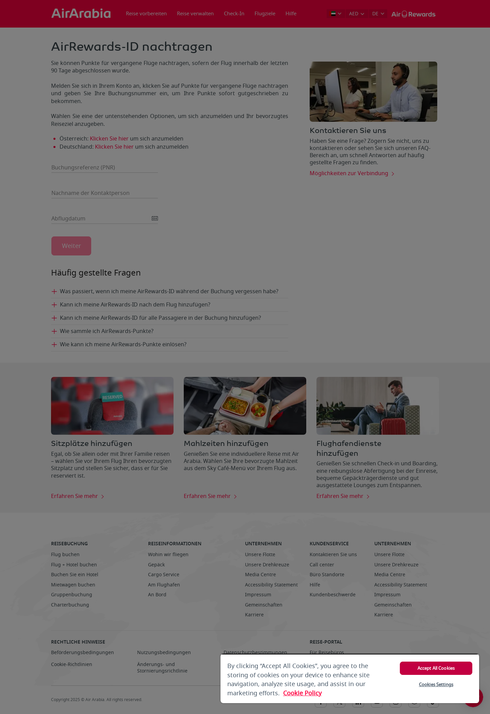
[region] (349, 678)
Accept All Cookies (436, 668)
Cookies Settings (436, 684)
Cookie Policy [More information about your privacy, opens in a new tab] (302, 693)
